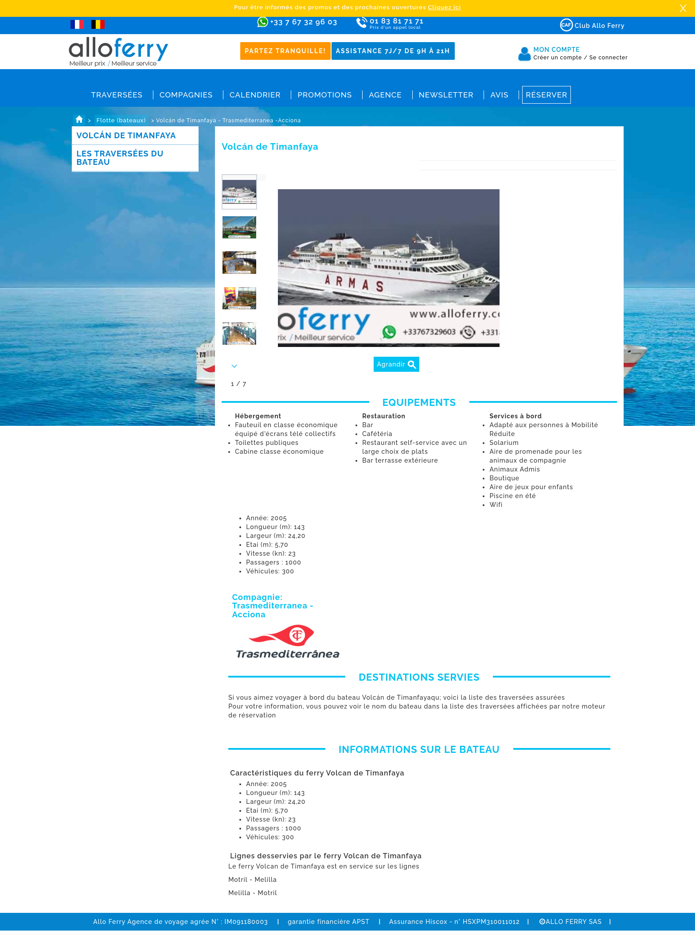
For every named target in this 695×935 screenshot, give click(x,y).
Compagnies (186, 94)
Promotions (324, 94)
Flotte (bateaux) (121, 120)
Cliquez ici (444, 7)
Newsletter (446, 94)
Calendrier (255, 94)
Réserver (546, 94)
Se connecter (609, 58)
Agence (385, 94)
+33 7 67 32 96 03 (303, 21)
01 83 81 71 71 (422, 23)
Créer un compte (561, 58)
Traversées (117, 94)
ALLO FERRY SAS (570, 921)
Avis (499, 94)
